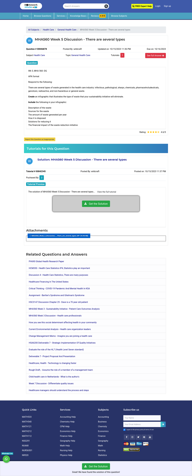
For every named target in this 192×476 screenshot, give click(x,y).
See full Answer (155, 55)
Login (157, 6)
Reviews (98, 16)
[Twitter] (138, 437)
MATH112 (26, 436)
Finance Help (66, 436)
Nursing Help (66, 450)
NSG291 (26, 441)
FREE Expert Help (142, 6)
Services (61, 16)
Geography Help (67, 441)
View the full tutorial (106, 192)
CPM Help (64, 426)
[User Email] (142, 424)
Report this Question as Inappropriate (39, 139)
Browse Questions (42, 16)
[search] (106, 6)
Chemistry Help (67, 421)
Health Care (39, 55)
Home (26, 16)
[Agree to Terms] (124, 429)
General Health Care (80, 55)
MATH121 (26, 426)
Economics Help (67, 431)
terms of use (149, 430)
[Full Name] (142, 418)
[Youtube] (144, 437)
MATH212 (26, 431)
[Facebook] (126, 437)
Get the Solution (96, 204)
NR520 (25, 455)
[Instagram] (132, 437)
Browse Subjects (119, 16)
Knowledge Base (78, 16)
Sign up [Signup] (167, 6)
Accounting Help (68, 417)
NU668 (25, 445)
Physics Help (66, 455)
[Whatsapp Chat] (6, 459)
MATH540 (26, 421)
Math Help (65, 445)
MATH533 (26, 417)
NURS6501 (27, 450)
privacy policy (139, 430)
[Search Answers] (84, 6)
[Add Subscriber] (163, 424)
